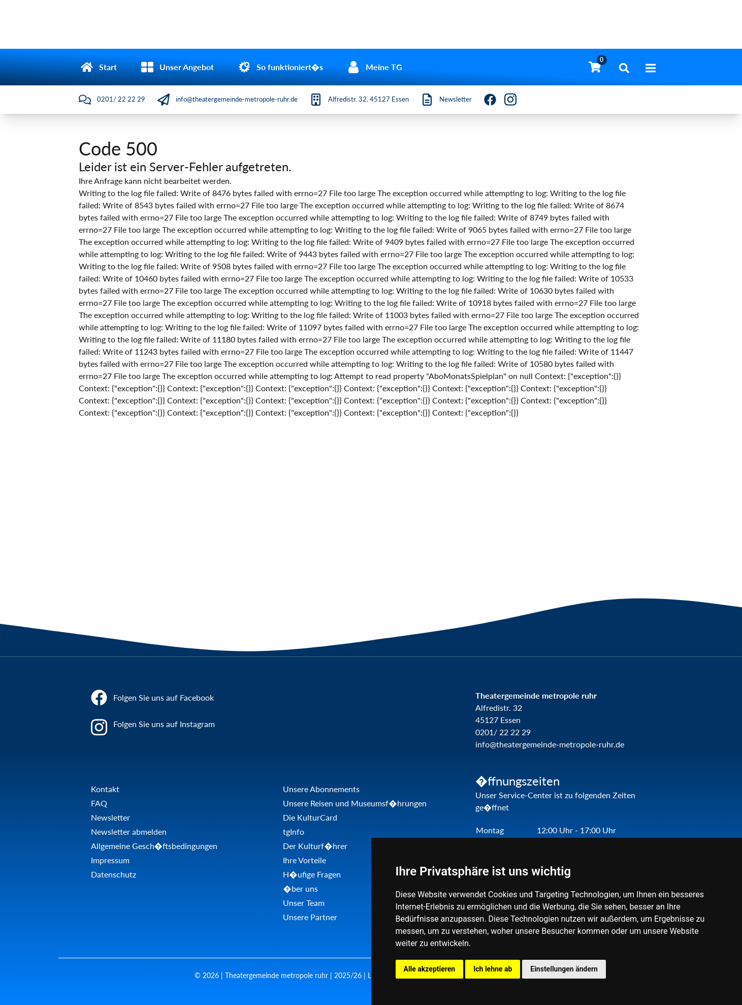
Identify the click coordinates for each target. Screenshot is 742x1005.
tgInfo (293, 831)
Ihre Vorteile (304, 860)
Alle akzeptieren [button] (430, 969)
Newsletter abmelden (129, 831)
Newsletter (110, 817)
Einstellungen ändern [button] (564, 969)
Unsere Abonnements (321, 789)
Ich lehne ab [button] (492, 969)
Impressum (110, 860)
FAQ (99, 803)
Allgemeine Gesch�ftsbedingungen (154, 846)
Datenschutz (113, 874)
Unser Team (304, 902)
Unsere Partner (310, 917)
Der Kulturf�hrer (315, 846)
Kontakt (105, 789)
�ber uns (300, 888)
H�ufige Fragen (311, 874)
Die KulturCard (310, 817)
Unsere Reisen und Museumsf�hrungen (354, 803)
